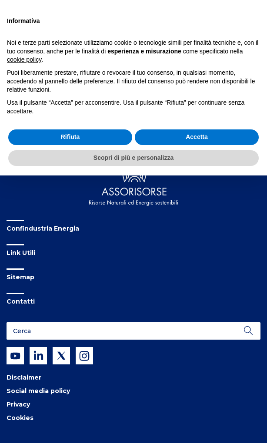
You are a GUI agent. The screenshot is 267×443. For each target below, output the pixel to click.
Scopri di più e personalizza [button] (133, 157)
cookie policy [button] (24, 59)
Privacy (18, 404)
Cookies (20, 418)
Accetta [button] (197, 136)
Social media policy (38, 391)
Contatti (21, 301)
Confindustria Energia (43, 228)
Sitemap (20, 277)
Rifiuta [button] (70, 136)
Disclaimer (24, 377)
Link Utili (21, 253)
